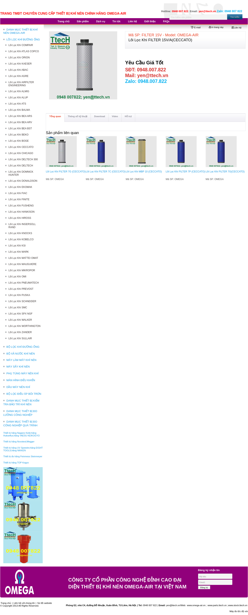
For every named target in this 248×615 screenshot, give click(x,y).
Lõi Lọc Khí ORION (19, 57)
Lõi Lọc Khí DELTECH (20, 165)
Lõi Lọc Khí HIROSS (19, 218)
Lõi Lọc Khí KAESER (20, 63)
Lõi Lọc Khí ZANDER (20, 332)
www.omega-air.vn (195, 605)
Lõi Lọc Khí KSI (17, 245)
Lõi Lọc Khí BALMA (19, 109)
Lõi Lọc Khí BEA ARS (20, 116)
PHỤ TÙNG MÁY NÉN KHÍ (22, 373)
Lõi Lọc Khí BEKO (18, 134)
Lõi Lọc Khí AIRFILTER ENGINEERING (21, 84)
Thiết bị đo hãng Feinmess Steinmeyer (22, 456)
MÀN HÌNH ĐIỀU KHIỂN (20, 380)
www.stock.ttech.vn (237, 605)
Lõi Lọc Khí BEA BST (20, 128)
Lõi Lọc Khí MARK (18, 251)
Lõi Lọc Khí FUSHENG (21, 205)
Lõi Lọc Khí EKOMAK (20, 187)
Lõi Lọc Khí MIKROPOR (21, 270)
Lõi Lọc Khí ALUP (18, 97)
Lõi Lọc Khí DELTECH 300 (23, 159)
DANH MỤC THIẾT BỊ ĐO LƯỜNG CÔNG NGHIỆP (20, 413)
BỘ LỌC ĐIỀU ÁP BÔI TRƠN (23, 393)
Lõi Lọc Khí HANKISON (21, 211)
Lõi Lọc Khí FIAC (17, 193)
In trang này (216, 27)
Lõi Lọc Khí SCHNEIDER (22, 301)
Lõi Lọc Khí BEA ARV (20, 122)
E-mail (196, 27)
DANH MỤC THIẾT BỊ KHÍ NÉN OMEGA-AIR (20, 31)
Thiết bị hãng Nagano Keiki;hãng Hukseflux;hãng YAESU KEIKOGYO (21, 434)
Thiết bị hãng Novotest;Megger (18, 441)
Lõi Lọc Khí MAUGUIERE (22, 264)
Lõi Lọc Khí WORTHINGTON (24, 326)
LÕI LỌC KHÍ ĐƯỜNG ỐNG (23, 39)
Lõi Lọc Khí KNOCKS (20, 233)
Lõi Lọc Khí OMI (17, 276)
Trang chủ (6, 603)
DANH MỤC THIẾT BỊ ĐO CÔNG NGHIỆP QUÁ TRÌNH (20, 423)
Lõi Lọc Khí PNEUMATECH (23, 282)
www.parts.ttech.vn (217, 605)
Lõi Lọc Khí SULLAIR (20, 338)
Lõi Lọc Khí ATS (17, 103)
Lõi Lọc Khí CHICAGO (20, 153)
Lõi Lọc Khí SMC (17, 307)
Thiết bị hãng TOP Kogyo (16, 462)
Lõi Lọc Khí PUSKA (19, 295)
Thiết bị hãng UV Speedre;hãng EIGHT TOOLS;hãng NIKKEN (23, 449)
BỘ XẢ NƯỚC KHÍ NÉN (20, 353)
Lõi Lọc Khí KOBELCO (21, 239)
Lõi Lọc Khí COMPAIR (20, 45)
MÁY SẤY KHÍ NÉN (18, 366)
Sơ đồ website (44, 603)
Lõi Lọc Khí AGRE (18, 76)
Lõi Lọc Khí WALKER (20, 319)
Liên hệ (236, 27)
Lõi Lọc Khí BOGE (18, 140)
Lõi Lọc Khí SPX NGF (20, 313)
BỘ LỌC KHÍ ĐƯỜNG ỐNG (22, 346)
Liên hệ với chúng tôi (24, 603)
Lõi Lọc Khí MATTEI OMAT (23, 258)
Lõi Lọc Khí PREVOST (20, 288)
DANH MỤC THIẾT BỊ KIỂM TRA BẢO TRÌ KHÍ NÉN (21, 402)
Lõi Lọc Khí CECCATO (20, 147)
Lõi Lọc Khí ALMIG (18, 91)
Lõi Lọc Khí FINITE (19, 199)
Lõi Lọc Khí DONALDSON (22, 180)
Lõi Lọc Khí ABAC (18, 69)
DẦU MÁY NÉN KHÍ (18, 387)
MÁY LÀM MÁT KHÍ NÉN (21, 360)
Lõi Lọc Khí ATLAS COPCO (23, 51)
